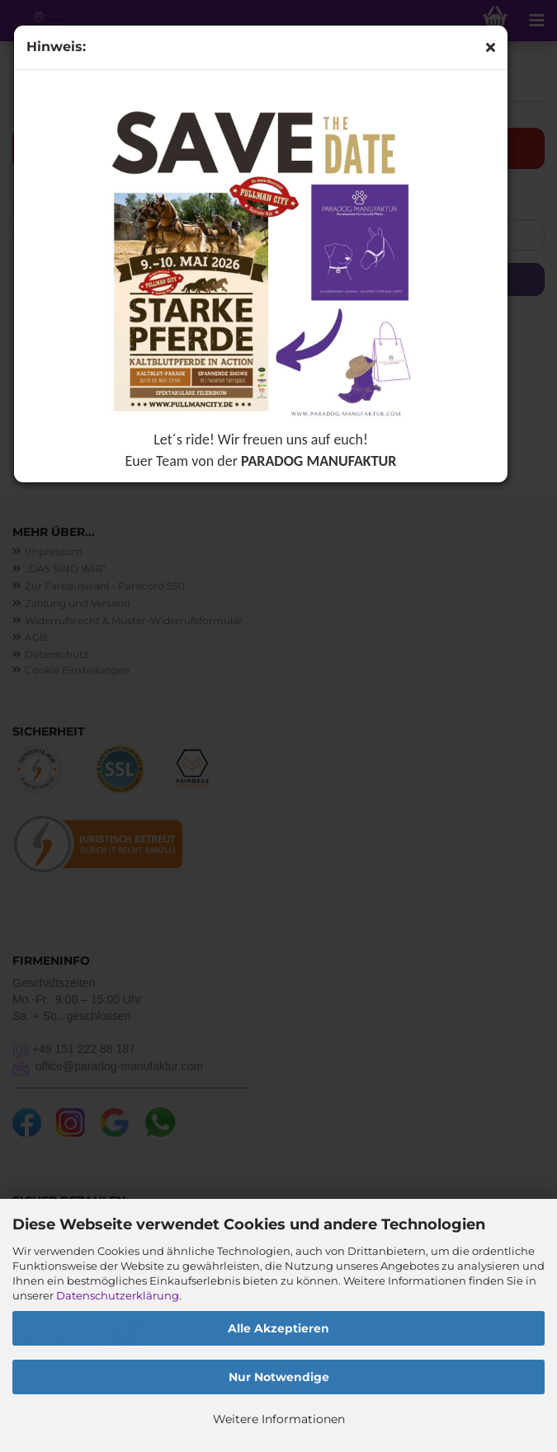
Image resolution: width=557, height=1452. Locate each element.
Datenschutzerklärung (117, 1295)
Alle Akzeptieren (278, 1328)
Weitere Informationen (279, 1419)
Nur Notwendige (279, 1377)
